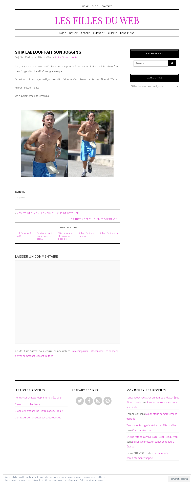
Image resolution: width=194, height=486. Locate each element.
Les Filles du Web (97, 20)
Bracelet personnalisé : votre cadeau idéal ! (39, 410)
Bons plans (127, 33)
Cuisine (112, 33)
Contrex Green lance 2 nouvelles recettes (38, 417)
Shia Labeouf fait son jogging (48, 52)
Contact (107, 6)
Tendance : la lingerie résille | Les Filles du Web (151, 425)
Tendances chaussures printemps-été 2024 (38, 397)
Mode (62, 33)
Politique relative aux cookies (91, 480)
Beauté (73, 33)
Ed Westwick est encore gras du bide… (44, 236)
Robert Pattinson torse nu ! (87, 234)
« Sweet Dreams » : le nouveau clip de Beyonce (48, 213)
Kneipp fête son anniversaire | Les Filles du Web (152, 436)
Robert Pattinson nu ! (109, 234)
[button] (67, 143)
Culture (98, 33)
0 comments (70, 57)
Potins (57, 57)
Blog (95, 6)
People (85, 33)
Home (85, 6)
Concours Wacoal (141, 430)
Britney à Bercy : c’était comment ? (94, 219)
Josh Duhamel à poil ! (23, 234)
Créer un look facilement (28, 404)
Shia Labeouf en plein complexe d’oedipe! (65, 236)
